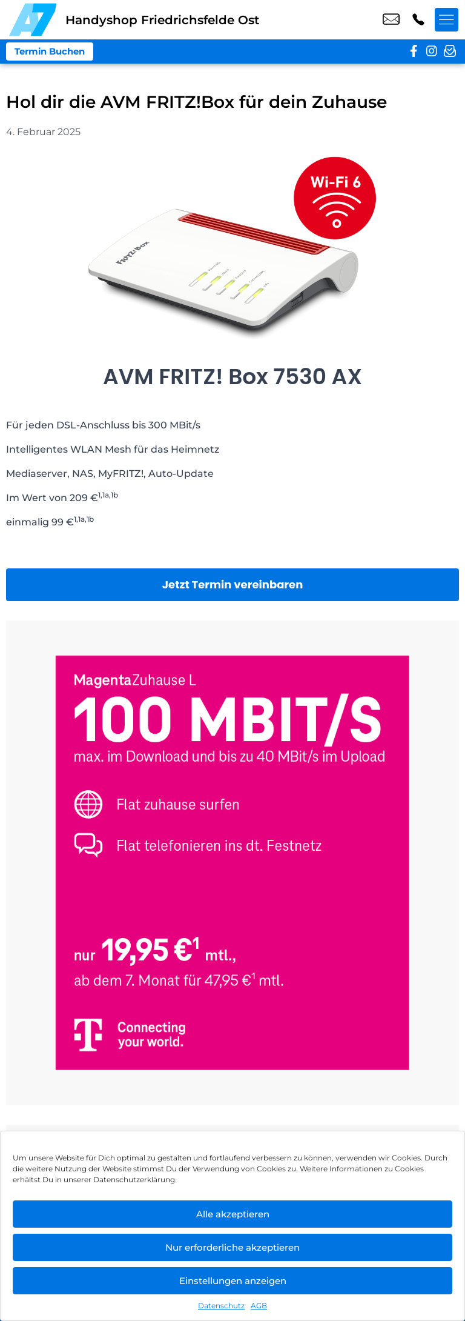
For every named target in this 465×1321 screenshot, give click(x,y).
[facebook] (413, 51)
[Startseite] (32, 19)
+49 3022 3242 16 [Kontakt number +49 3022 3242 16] (418, 20)
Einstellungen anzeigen (232, 1280)
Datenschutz (221, 1305)
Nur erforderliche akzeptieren (232, 1247)
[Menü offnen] (447, 20)
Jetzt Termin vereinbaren (232, 584)
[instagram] (432, 51)
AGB (259, 1305)
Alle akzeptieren (232, 1214)
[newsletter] (450, 51)
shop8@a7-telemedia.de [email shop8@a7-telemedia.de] (391, 20)
